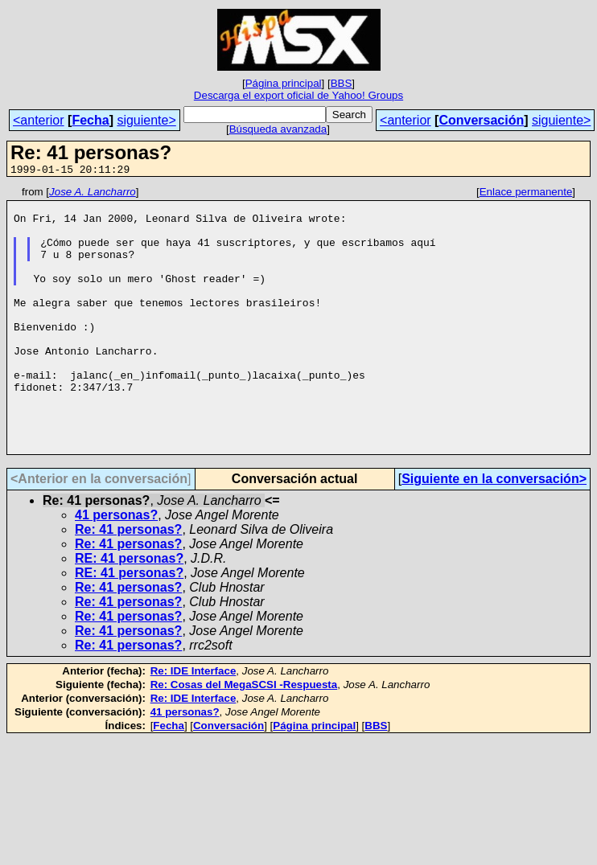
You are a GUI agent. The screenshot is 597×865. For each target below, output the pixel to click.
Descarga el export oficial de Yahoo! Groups (298, 95)
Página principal (283, 83)
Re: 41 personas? (128, 582)
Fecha (90, 120)
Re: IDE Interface (193, 724)
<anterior (38, 120)
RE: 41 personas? (129, 611)
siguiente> (146, 120)
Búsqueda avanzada (278, 129)
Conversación (481, 120)
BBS (341, 83)
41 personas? (116, 568)
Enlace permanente (526, 194)
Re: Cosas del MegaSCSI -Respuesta (244, 738)
